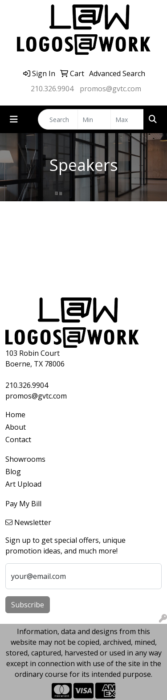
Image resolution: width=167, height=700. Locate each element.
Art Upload (23, 484)
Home (15, 414)
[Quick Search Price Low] (94, 119)
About (15, 427)
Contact (18, 439)
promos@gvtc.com (110, 89)
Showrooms (25, 459)
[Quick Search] (58, 119)
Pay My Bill (23, 504)
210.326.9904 (52, 89)
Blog (13, 471)
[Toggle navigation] (13, 119)
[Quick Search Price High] (127, 119)
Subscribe (27, 605)
